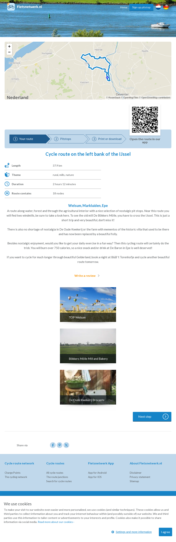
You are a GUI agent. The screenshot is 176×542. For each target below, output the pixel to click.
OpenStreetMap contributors (155, 97)
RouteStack (114, 97)
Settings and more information (131, 532)
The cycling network (16, 476)
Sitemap (134, 481)
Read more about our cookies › (56, 521)
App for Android (97, 472)
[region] (88, 71)
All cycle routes (54, 472)
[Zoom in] (9, 46)
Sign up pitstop (141, 7)
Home (123, 7)
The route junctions (57, 476)
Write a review (87, 275)
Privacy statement (140, 476)
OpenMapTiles (130, 97)
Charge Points (12, 472)
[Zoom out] (9, 52)
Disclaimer (135, 472)
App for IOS (95, 476)
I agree (165, 532)
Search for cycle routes (59, 481)
